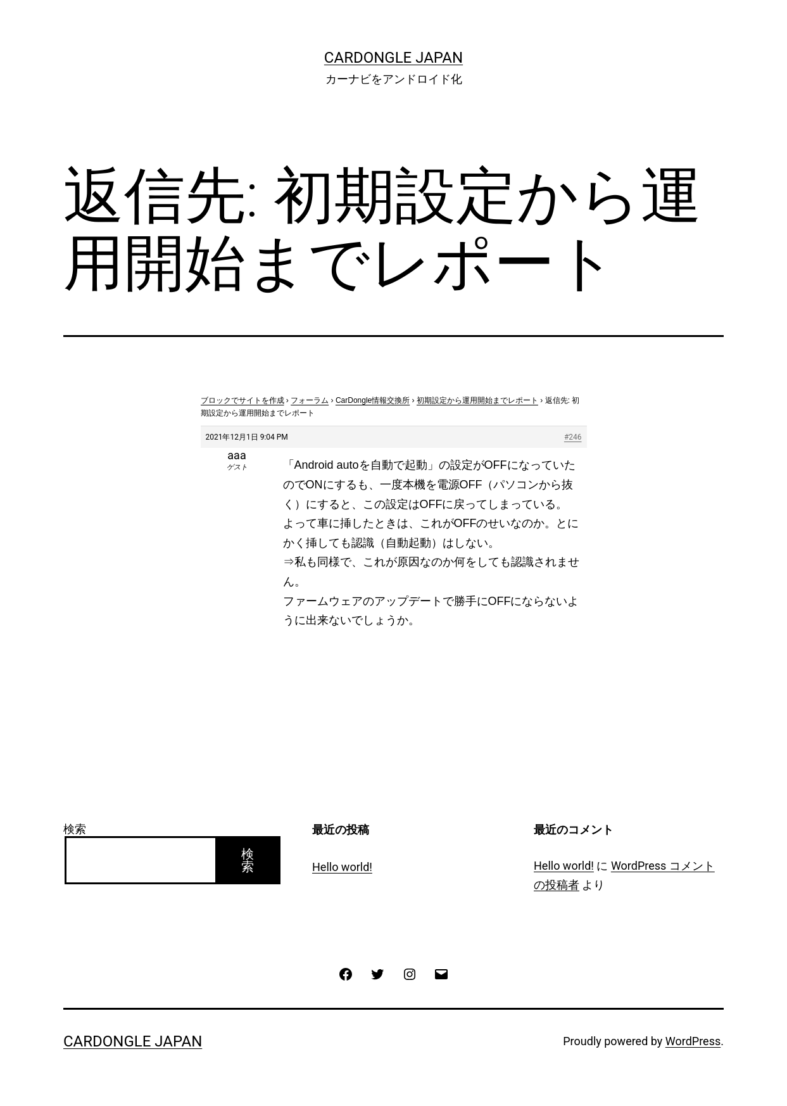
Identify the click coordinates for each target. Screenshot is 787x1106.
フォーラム (310, 400)
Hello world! (342, 867)
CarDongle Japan (393, 58)
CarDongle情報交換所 (373, 400)
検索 (74, 829)
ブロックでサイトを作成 (242, 400)
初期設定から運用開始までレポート (477, 400)
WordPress (693, 1041)
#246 (573, 437)
